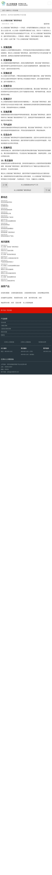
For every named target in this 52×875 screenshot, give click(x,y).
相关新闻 (5, 273)
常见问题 (16, 10)
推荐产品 (5, 318)
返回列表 (47, 24)
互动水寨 (3, 805)
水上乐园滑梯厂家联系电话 (32, 221)
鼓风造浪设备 (9, 873)
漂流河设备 (4, 814)
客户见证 (3, 793)
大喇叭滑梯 (4, 808)
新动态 (4, 228)
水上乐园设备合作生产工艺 (19, 216)
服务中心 (9, 10)
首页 (4, 10)
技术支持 (11, 15)
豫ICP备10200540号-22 (36, 869)
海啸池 (3, 818)
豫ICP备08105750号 (36, 873)
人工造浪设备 (18, 873)
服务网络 (17, 15)
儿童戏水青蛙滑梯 (6, 811)
